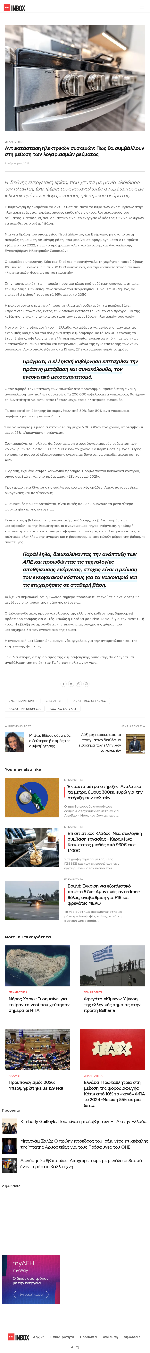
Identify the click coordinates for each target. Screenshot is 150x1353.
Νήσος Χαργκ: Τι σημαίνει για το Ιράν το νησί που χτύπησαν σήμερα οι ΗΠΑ (39, 1003)
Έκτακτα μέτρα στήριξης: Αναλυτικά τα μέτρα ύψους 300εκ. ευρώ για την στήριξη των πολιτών (105, 792)
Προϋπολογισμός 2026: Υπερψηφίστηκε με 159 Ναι (36, 1081)
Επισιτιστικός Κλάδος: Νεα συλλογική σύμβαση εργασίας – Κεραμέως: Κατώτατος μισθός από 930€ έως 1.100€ (105, 842)
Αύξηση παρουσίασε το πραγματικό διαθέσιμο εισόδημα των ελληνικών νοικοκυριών (100, 743)
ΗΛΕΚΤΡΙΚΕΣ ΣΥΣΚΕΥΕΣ (88, 700)
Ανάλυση (15, 1072)
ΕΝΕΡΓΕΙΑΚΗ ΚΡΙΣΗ (23, 700)
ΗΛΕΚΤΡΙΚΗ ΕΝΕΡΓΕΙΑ (25, 708)
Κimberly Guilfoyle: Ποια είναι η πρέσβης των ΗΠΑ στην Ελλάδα (83, 1118)
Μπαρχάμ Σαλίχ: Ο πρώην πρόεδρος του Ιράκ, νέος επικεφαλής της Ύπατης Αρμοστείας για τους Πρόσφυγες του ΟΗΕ (84, 1140)
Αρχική (39, 1332)
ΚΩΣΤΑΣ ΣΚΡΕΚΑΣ (63, 708)
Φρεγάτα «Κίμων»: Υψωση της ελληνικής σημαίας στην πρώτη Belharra (112, 1003)
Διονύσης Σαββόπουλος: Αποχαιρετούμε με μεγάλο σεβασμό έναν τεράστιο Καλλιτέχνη (81, 1160)
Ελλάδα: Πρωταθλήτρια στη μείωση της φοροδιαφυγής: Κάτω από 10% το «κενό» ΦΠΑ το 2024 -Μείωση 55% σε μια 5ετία (114, 1090)
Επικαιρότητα (14, 141)
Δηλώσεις (132, 1332)
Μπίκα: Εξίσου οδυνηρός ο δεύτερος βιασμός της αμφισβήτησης (50, 740)
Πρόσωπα (88, 1332)
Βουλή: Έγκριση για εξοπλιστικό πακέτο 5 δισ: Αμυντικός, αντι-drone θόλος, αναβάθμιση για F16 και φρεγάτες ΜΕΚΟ (104, 895)
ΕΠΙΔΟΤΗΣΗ (54, 700)
